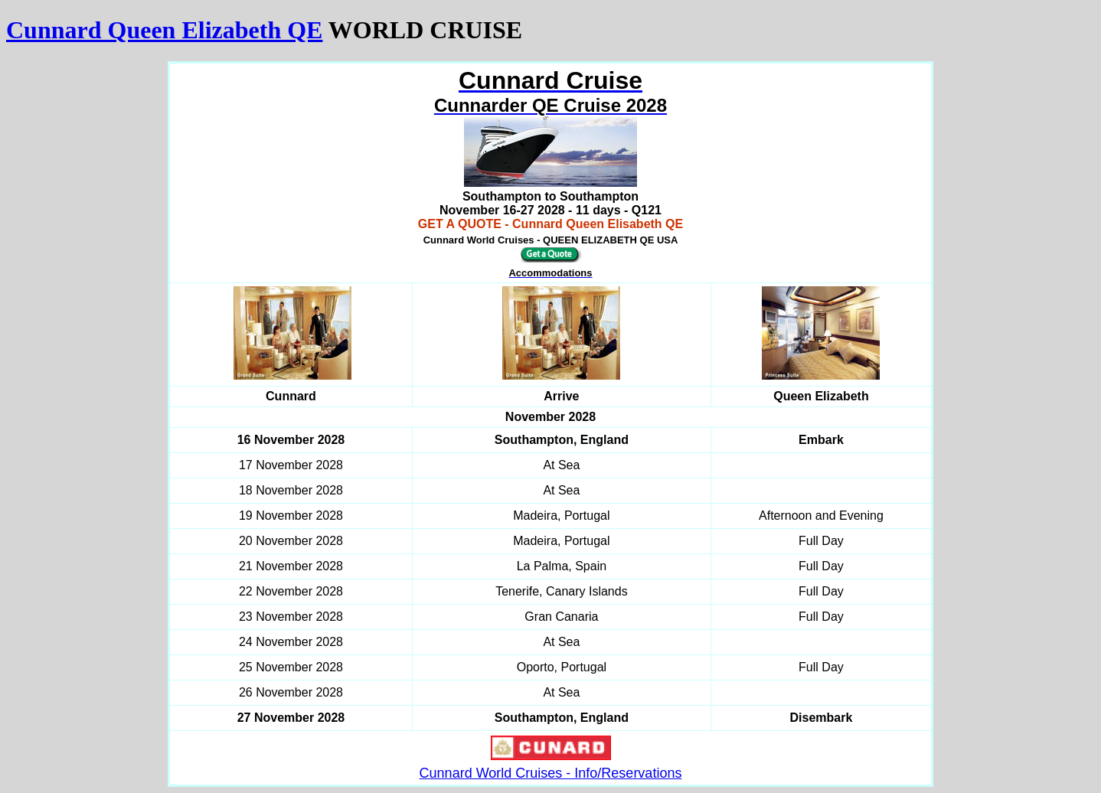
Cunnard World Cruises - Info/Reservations (551, 773)
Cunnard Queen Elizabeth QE (164, 30)
